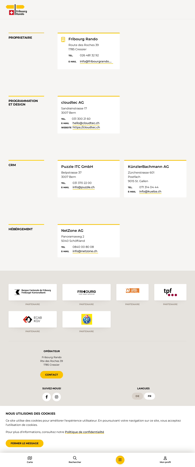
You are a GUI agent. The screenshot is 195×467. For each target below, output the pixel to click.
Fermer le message (24, 443)
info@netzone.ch (85, 251)
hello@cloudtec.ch (86, 123)
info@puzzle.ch (84, 187)
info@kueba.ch (150, 191)
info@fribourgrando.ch (96, 61)
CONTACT (51, 374)
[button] (120, 460)
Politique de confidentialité (84, 432)
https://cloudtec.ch (86, 127)
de (137, 396)
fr (149, 396)
